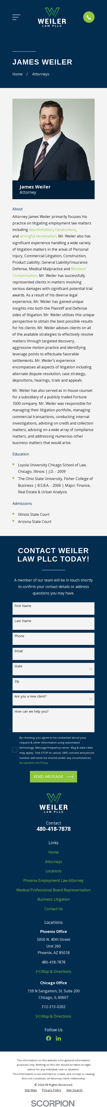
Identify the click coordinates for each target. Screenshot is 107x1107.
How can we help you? (31, 712)
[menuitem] (31, 1090)
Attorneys (53, 861)
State (18, 666)
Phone (19, 636)
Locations (54, 870)
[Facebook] (48, 1038)
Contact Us (53, 908)
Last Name (22, 621)
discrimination (41, 229)
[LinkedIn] (58, 1038)
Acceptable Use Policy (33, 762)
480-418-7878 (53, 828)
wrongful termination (38, 236)
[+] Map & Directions (53, 971)
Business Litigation (53, 899)
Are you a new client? (30, 696)
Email (18, 651)
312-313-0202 (53, 1006)
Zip (16, 681)
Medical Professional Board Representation (53, 890)
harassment (65, 229)
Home (53, 852)
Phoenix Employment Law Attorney (53, 880)
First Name (22, 606)
